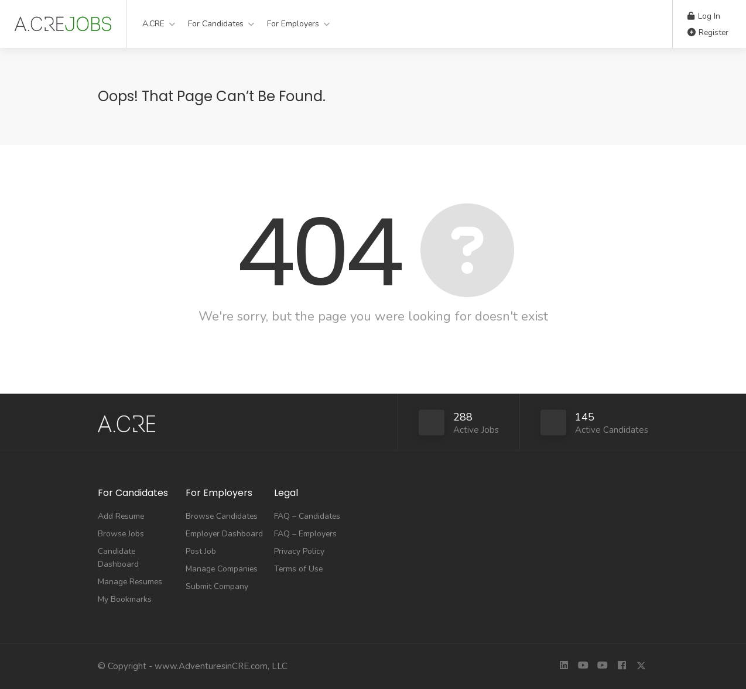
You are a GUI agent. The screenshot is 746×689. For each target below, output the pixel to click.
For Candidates (216, 23)
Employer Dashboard (224, 533)
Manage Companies (222, 568)
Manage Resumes (130, 581)
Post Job (201, 551)
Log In (703, 16)
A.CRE (153, 23)
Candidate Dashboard (118, 558)
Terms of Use (298, 568)
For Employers (293, 23)
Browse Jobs (121, 533)
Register (707, 32)
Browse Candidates (222, 516)
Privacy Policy (299, 551)
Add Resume (121, 516)
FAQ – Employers (305, 533)
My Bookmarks (125, 599)
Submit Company (217, 586)
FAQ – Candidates (307, 516)
